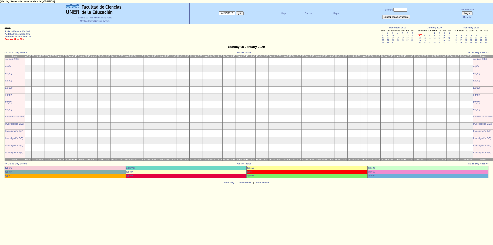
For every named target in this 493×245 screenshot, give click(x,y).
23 (388, 40)
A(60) (8, 66)
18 (398, 38)
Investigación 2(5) (14, 131)
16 (388, 38)
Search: (389, 9)
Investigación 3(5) (14, 138)
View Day (229, 182)
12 (403, 36)
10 (393, 36)
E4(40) (8, 95)
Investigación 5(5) (14, 152)
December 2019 (397, 27)
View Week (245, 182)
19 (403, 38)
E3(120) (9, 88)
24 (393, 40)
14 (412, 36)
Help (283, 13)
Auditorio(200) (12, 59)
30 (388, 42)
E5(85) (8, 102)
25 (398, 40)
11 (398, 36)
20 (407, 38)
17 (393, 38)
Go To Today (244, 52)
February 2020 (471, 27)
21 (412, 38)
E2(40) (8, 80)
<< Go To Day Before (16, 52)
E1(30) (8, 73)
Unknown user (467, 9)
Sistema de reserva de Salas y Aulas (95, 17)
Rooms (308, 13)
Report (336, 13)
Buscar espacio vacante (396, 17)
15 (383, 38)
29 (383, 42)
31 (393, 42)
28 (412, 40)
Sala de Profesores (15, 116)
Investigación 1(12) (14, 123)
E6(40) (8, 109)
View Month (262, 182)
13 (407, 36)
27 (407, 40)
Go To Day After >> (478, 52)
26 (403, 40)
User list (467, 17)
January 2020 (434, 27)
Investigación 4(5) (14, 145)
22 (383, 40)
